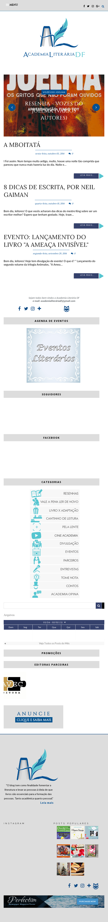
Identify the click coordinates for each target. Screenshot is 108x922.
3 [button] (59, 135)
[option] (54, 106)
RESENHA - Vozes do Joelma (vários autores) (54, 111)
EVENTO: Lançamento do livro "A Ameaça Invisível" (46, 240)
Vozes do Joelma (54, 92)
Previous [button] (12, 107)
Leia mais (47, 802)
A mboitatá (22, 145)
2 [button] (54, 135)
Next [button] (96, 107)
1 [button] (48, 135)
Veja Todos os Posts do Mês (54, 643)
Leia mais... (87, 175)
